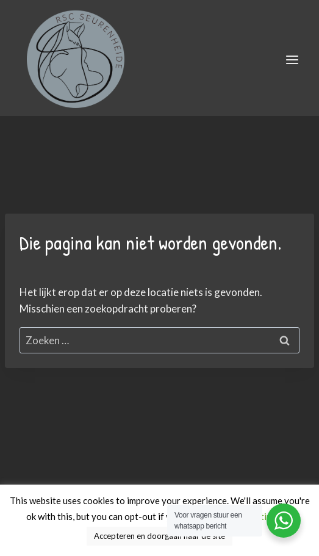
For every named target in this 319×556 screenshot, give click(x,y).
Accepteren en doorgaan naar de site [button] (159, 536)
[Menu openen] (291, 59)
